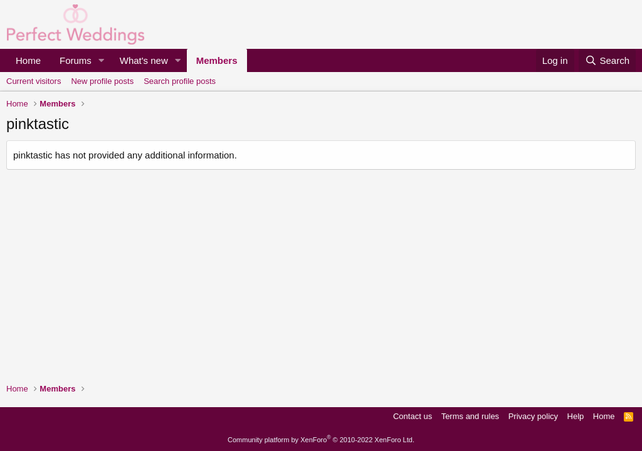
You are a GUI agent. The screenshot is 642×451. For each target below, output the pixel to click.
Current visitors (33, 81)
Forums (76, 60)
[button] (101, 60)
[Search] (607, 60)
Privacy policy (533, 416)
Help (575, 416)
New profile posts (102, 81)
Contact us (412, 416)
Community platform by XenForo (321, 439)
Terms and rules (470, 416)
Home (28, 60)
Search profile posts (180, 81)
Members (217, 60)
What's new (144, 60)
